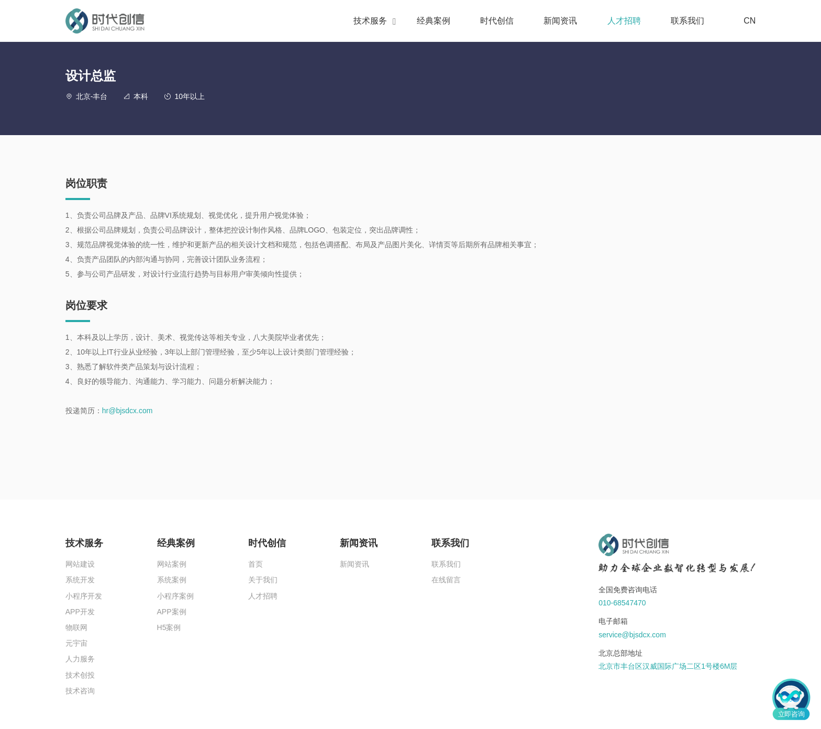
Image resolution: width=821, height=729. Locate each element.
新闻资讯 (560, 20)
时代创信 (497, 20)
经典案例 (433, 20)
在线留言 (446, 580)
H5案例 (169, 627)
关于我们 (263, 580)
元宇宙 (76, 643)
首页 (255, 564)
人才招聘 (624, 20)
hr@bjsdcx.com (127, 410)
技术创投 (80, 675)
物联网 (76, 627)
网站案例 (171, 564)
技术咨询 (80, 691)
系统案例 (171, 580)
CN (743, 21)
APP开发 (80, 611)
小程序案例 (175, 596)
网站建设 (80, 564)
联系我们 (687, 20)
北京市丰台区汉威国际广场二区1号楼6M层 (667, 666)
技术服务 (370, 20)
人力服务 (80, 659)
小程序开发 (83, 596)
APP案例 (171, 611)
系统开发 (80, 580)
